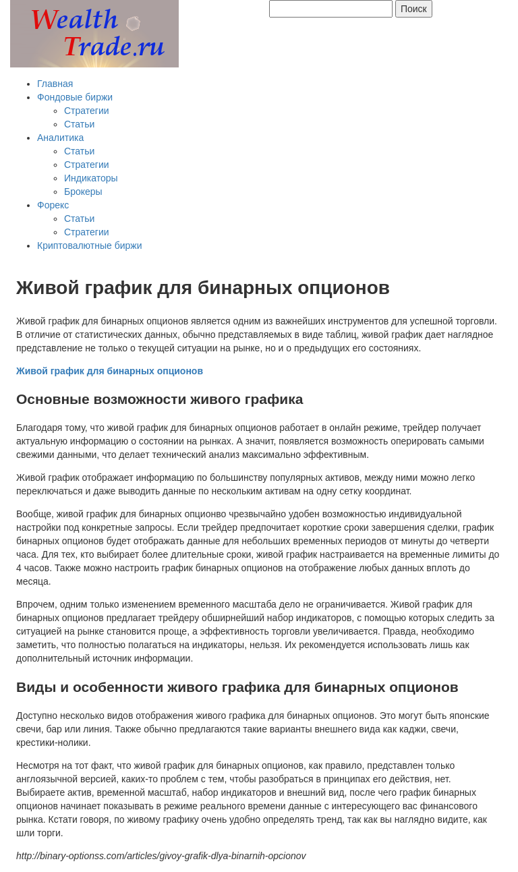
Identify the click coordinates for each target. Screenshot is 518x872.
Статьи (79, 124)
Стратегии (86, 110)
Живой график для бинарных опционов (109, 371)
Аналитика (60, 137)
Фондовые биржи (75, 97)
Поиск (414, 8)
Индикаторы (91, 178)
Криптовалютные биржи (89, 245)
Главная (55, 83)
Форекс (53, 205)
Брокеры (83, 191)
